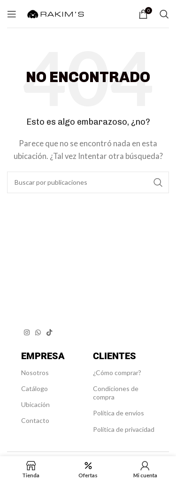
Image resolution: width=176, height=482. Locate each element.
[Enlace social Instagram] (26, 332)
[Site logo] (55, 12)
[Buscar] (164, 14)
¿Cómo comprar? (117, 373)
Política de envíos (118, 413)
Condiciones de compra (115, 392)
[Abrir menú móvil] (11, 14)
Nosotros (35, 373)
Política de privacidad (123, 429)
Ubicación (35, 404)
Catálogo (34, 388)
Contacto (35, 420)
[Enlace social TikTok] (49, 332)
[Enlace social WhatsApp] (38, 332)
